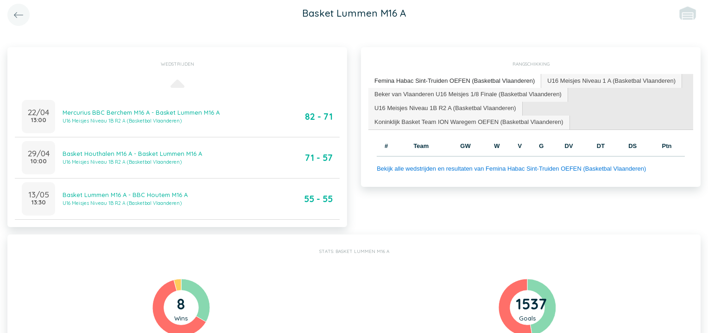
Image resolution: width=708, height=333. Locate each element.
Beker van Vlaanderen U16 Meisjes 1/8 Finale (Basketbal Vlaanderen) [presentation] (468, 94)
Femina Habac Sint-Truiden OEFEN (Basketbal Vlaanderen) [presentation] (454, 80)
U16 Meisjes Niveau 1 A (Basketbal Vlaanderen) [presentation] (611, 80)
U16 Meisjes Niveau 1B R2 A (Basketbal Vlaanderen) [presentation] (445, 108)
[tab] (454, 81)
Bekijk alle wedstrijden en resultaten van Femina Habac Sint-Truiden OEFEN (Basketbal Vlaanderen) (511, 168)
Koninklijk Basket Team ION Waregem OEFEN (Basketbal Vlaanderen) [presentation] (468, 121)
